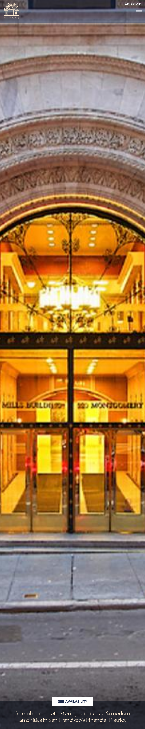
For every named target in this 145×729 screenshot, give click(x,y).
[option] (72, 364)
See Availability (72, 701)
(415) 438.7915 (133, 4)
